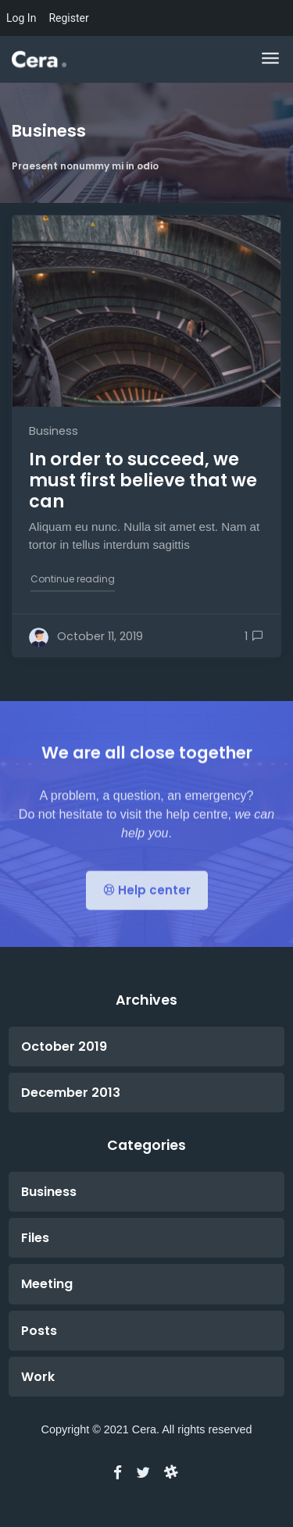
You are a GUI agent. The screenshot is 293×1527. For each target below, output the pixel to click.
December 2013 (70, 1092)
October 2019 (64, 1046)
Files (35, 1237)
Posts (39, 1330)
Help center (147, 907)
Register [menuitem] (68, 18)
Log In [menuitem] (21, 18)
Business (53, 431)
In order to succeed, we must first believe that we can (143, 480)
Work (38, 1376)
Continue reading (73, 578)
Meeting (47, 1283)
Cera (144, 1429)
